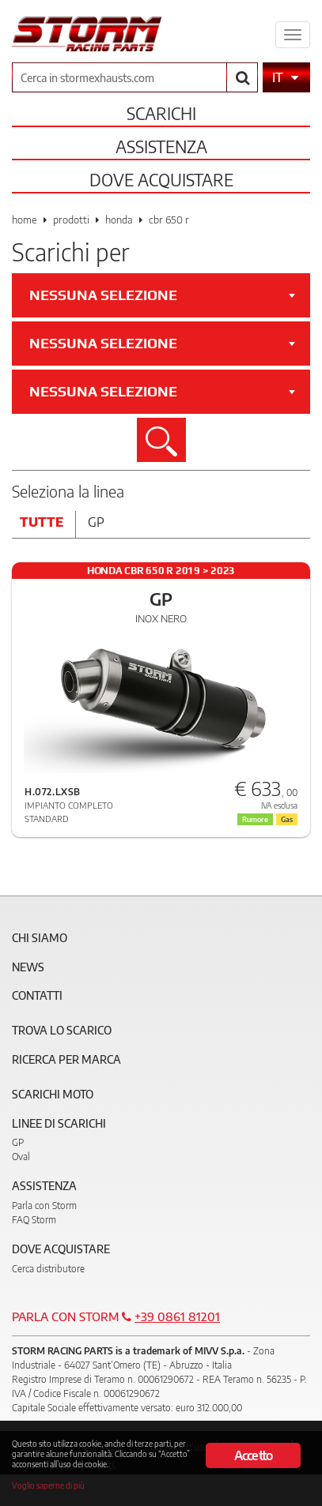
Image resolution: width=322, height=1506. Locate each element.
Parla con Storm (44, 1205)
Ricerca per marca (66, 1059)
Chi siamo (39, 938)
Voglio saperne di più (48, 1485)
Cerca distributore (48, 1269)
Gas (287, 819)
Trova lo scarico (62, 1030)
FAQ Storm (34, 1220)
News (28, 967)
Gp (96, 522)
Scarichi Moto (52, 1094)
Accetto (253, 1455)
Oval (21, 1156)
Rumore (255, 819)
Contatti (37, 995)
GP (18, 1142)
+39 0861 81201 (177, 1316)
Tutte (41, 522)
